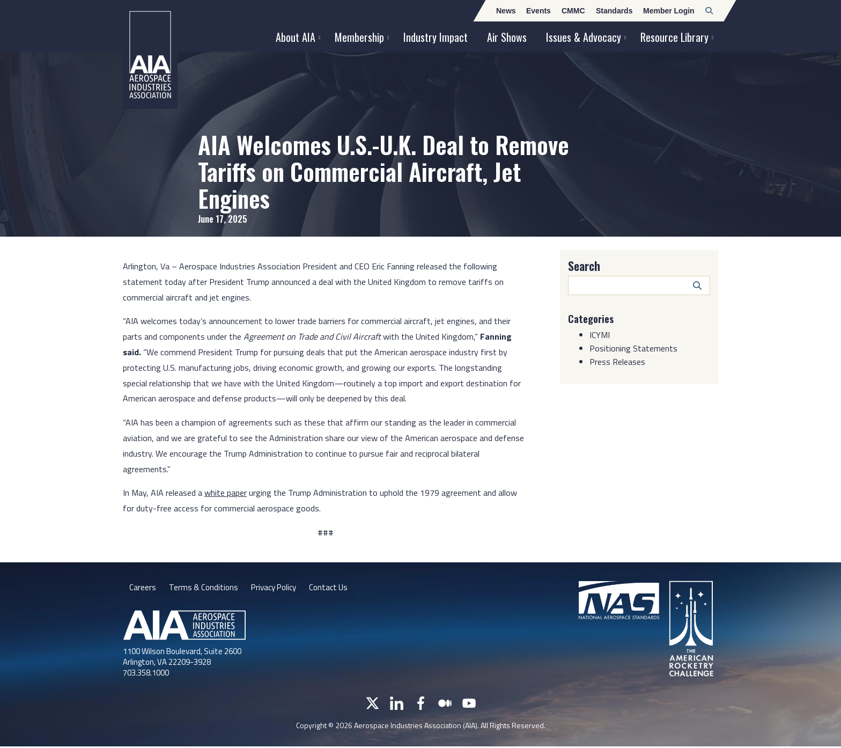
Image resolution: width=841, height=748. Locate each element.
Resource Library (674, 37)
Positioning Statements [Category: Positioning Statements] (633, 348)
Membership (359, 37)
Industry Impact (435, 37)
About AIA (295, 37)
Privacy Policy (278, 588)
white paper (225, 492)
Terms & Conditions (204, 588)
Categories (592, 318)
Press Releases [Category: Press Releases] (617, 361)
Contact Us (336, 588)
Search (584, 265)
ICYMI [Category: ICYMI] (599, 334)
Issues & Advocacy (583, 37)
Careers (142, 588)
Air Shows (507, 37)
